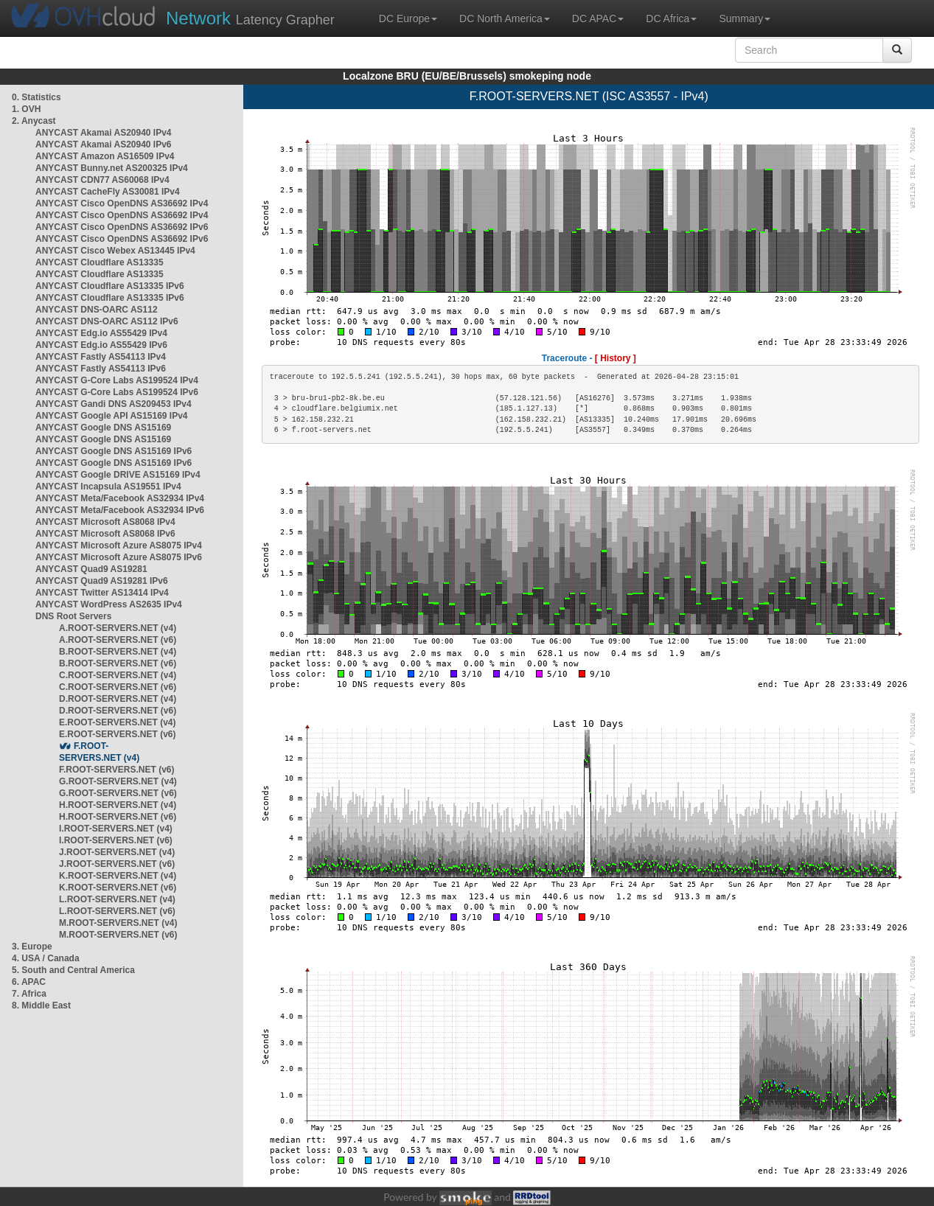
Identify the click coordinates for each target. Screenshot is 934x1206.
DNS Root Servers (73, 616)
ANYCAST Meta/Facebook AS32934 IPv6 (119, 510)
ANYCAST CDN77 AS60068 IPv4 (102, 180)
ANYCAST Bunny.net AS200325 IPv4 (111, 168)
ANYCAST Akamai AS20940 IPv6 (103, 144)
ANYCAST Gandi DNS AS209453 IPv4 (113, 404)
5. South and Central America (73, 970)
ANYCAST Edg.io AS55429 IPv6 (101, 345)
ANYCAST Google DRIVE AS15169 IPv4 (118, 475)
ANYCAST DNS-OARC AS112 (96, 309)
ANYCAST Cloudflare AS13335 (99, 262)
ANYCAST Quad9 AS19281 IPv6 (101, 581)
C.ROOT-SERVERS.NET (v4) (117, 675)
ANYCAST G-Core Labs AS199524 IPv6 (116, 392)
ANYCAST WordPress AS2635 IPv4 (108, 604)
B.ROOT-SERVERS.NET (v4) (117, 651)
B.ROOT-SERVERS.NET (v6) (117, 663)
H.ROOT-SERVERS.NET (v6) (117, 817)
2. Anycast (34, 121)
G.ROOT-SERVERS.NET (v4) (118, 781)
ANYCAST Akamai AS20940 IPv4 (103, 133)
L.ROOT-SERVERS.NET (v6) (117, 911)
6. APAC (29, 982)
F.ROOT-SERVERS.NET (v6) (116, 769)
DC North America (504, 18)
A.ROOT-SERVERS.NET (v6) (117, 640)
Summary (744, 18)
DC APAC (598, 18)
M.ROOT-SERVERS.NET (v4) (118, 923)
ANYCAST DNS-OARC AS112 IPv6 (106, 321)
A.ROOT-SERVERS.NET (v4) (117, 628)
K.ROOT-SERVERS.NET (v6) (117, 887)
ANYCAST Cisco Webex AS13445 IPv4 (115, 250)
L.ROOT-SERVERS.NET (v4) (117, 899)
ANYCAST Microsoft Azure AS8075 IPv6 (118, 557)
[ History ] (615, 358)
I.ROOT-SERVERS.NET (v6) (115, 840)
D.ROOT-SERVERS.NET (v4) (117, 699)
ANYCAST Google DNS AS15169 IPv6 (113, 451)
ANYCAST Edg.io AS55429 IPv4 (101, 333)
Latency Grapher (250, 18)
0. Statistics (36, 97)
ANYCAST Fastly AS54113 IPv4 (100, 357)
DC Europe (408, 18)
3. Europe (32, 946)
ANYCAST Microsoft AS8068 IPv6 (105, 534)
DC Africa (671, 18)
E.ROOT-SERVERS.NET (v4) (117, 722)
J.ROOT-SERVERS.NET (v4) (117, 852)
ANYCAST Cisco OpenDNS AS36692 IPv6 (121, 227)
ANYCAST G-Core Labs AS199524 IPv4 (116, 380)
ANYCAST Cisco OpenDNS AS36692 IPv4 (121, 203)
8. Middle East (41, 1005)
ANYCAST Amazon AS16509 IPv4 (105, 156)
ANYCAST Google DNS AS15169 (103, 427)
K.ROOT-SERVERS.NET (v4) (117, 876)
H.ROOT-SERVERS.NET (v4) (117, 805)
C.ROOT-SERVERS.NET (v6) (117, 687)
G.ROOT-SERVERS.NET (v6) (118, 793)
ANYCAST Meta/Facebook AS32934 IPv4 (119, 498)
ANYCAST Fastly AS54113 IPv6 (100, 368)
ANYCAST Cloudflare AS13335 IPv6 (109, 286)
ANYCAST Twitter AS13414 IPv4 (102, 593)
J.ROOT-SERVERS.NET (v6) (117, 864)
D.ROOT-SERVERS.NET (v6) (117, 710)
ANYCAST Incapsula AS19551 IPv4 (108, 486)
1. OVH (26, 109)
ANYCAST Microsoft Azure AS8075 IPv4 (118, 545)
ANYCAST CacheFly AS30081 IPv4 (107, 192)
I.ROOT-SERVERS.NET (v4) (115, 828)
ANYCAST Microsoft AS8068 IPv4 (105, 522)
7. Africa (29, 994)
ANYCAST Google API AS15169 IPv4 (111, 416)
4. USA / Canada (46, 958)
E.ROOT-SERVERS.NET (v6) (117, 734)
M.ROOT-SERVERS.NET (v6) (118, 935)
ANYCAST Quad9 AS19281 (91, 569)
